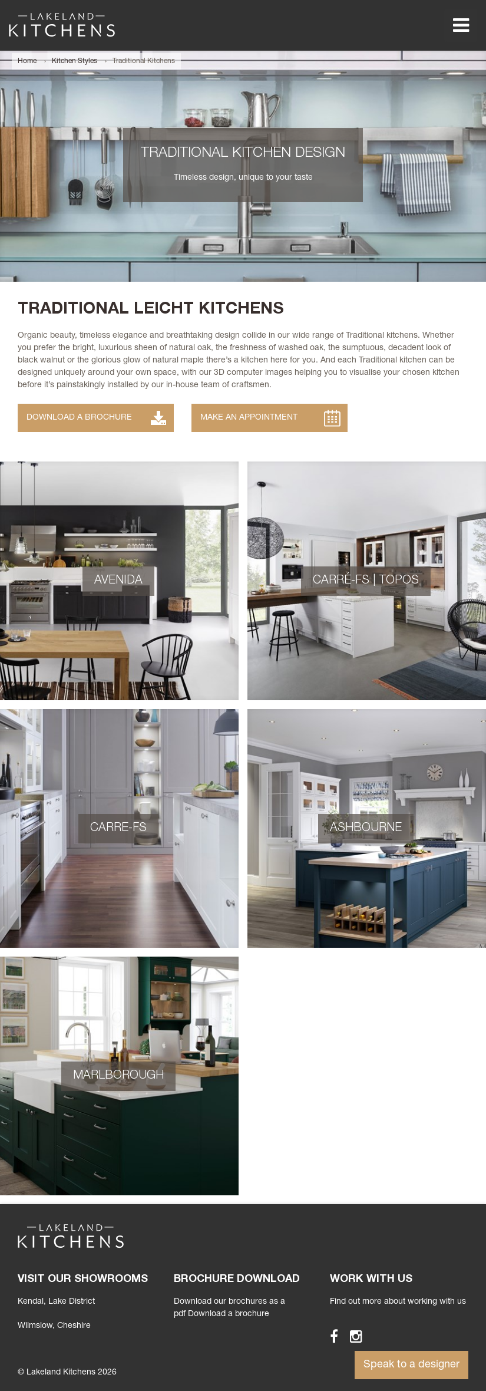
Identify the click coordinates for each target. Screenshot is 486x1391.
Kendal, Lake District (56, 1302)
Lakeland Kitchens (62, 25)
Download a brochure (228, 1314)
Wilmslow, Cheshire (54, 1326)
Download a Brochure (79, 418)
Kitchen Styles (74, 61)
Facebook (329, 1336)
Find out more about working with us (398, 1302)
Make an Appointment (248, 418)
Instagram (351, 1336)
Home (27, 61)
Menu (460, 25)
